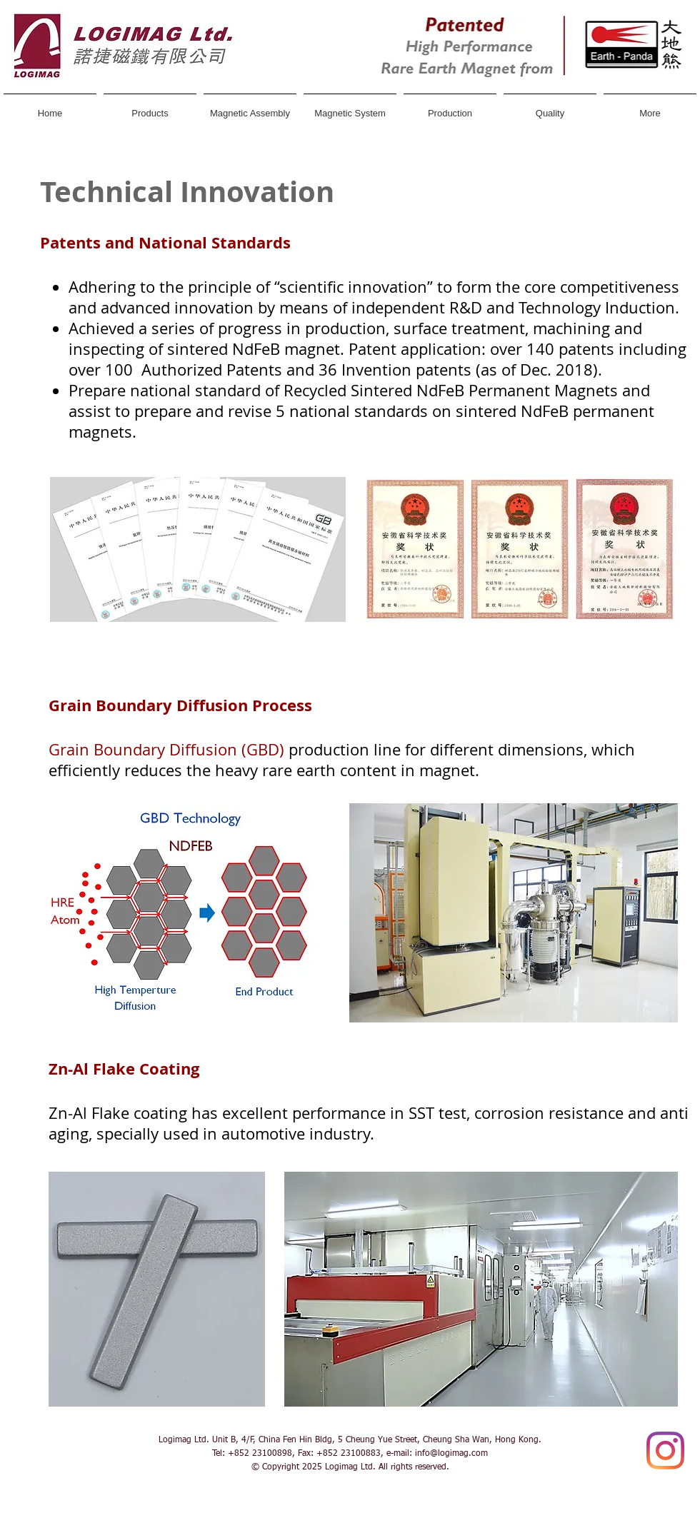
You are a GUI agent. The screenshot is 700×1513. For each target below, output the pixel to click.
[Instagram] (665, 1450)
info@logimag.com (451, 1453)
